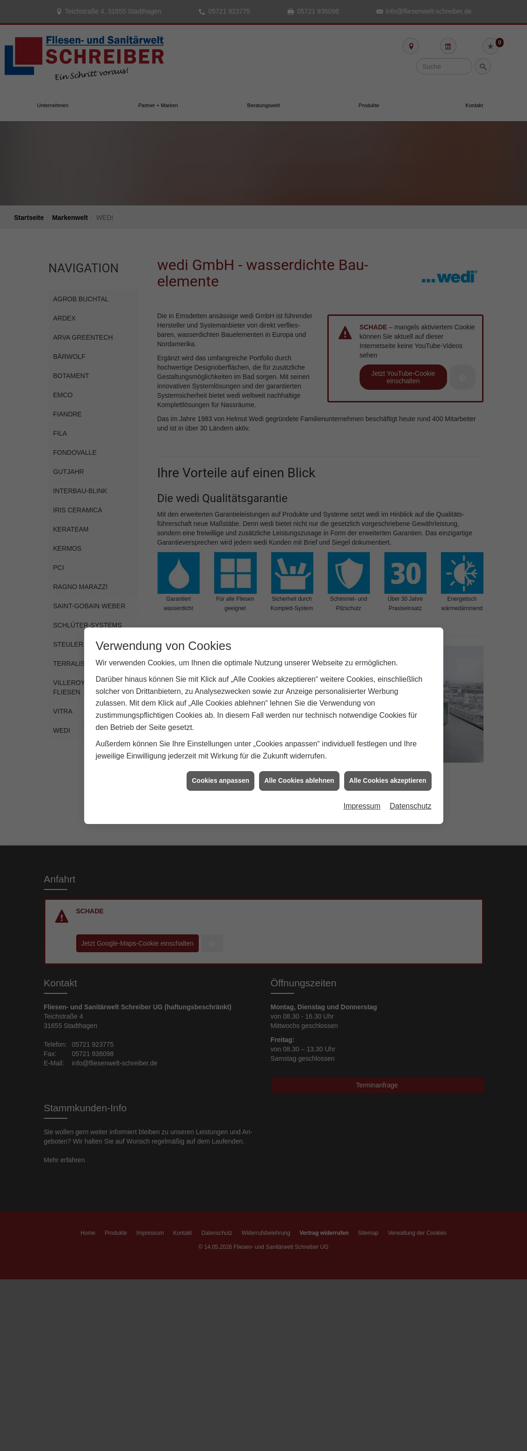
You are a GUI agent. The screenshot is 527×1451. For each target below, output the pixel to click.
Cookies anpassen (220, 758)
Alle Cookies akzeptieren (387, 758)
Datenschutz (411, 784)
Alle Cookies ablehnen (299, 758)
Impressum (361, 784)
